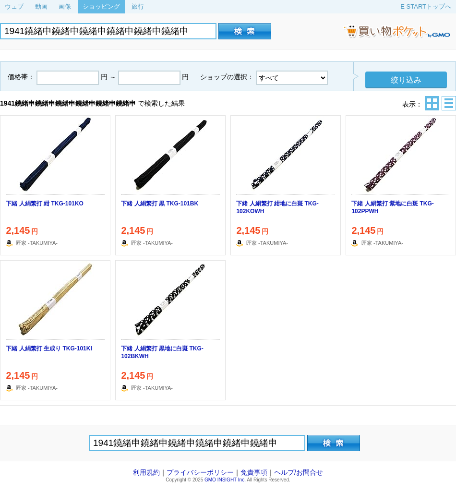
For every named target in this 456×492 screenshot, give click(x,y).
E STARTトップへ (425, 6)
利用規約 (146, 472)
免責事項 (253, 472)
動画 (41, 6)
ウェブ (14, 6)
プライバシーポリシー (200, 472)
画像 (65, 6)
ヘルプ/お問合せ (298, 472)
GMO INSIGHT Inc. (225, 479)
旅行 (138, 6)
